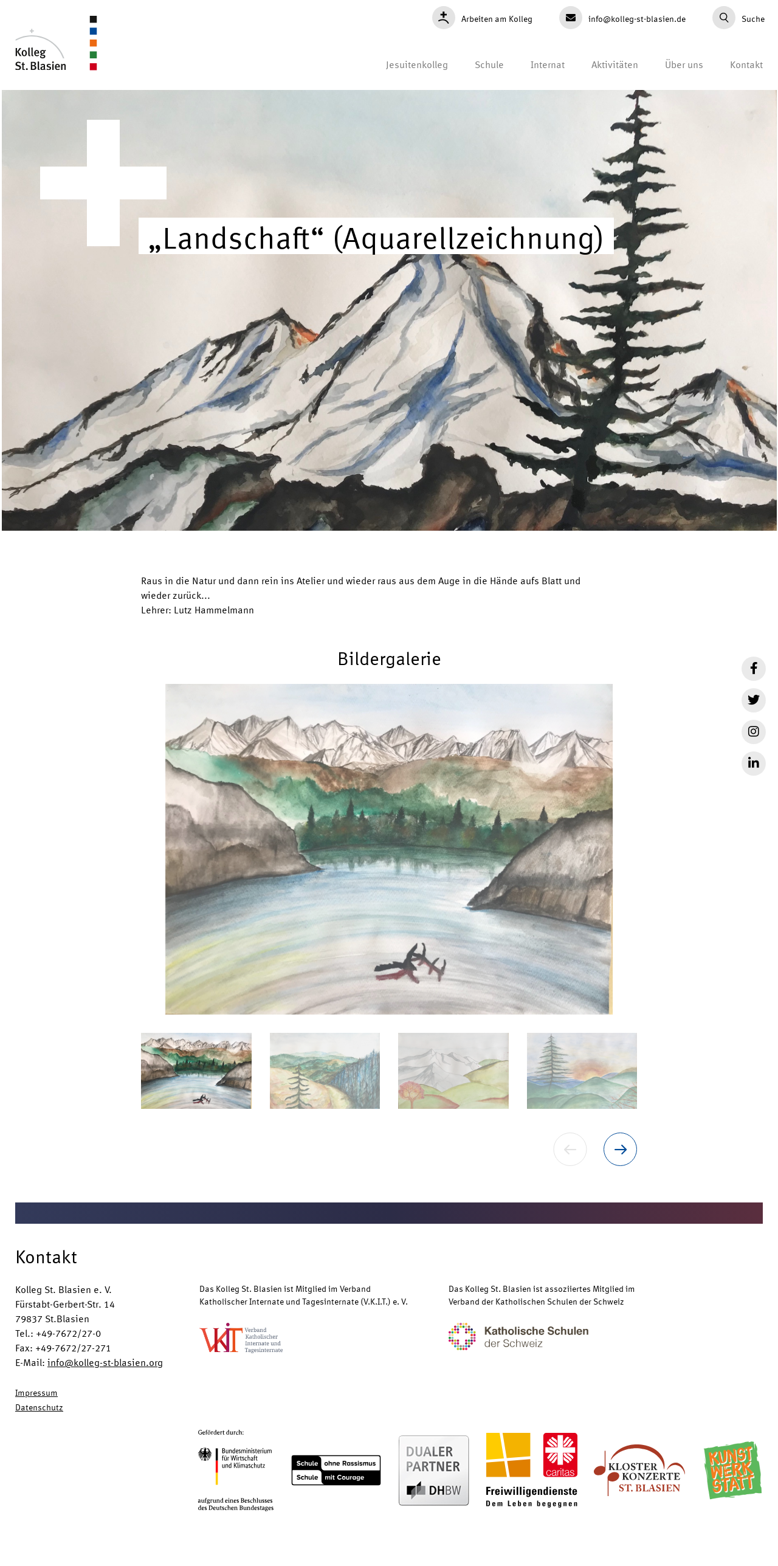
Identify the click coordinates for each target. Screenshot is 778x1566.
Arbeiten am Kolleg (482, 17)
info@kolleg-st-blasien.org (105, 1362)
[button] (389, 849)
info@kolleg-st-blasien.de (622, 17)
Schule (489, 64)
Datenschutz (39, 1407)
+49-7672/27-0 (68, 1333)
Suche (738, 17)
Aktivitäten (614, 64)
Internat (548, 64)
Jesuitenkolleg (417, 64)
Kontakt (746, 64)
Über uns (684, 64)
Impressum (36, 1392)
